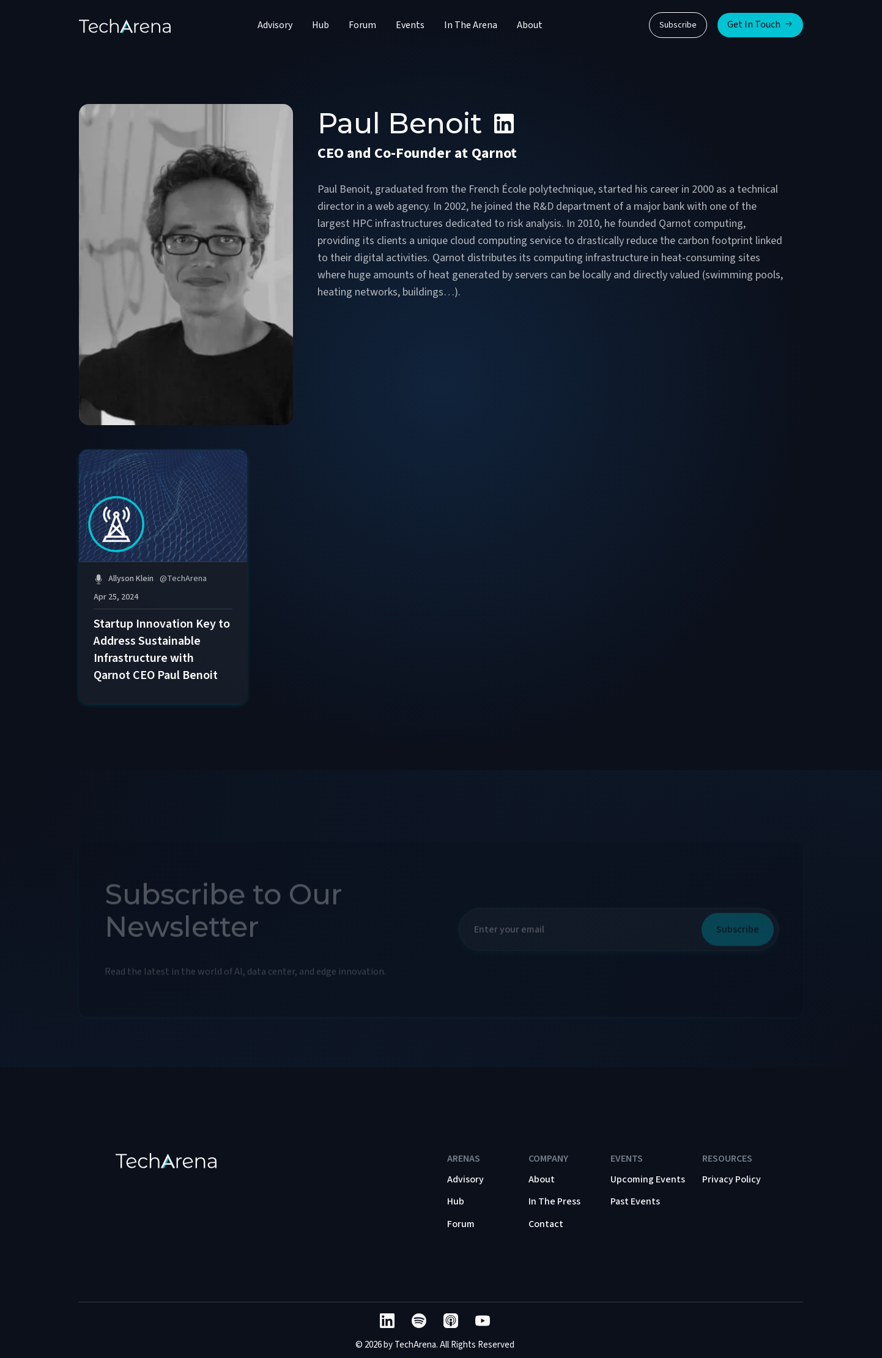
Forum (362, 25)
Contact (545, 1224)
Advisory (275, 25)
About (530, 25)
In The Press (554, 1201)
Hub (320, 25)
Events (410, 25)
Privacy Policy (731, 1179)
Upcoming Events (647, 1179)
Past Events (635, 1201)
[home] (125, 25)
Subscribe (678, 25)
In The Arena (470, 25)
